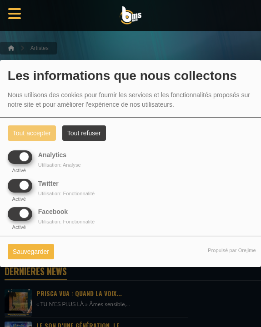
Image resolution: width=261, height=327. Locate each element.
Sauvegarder (31, 251)
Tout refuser (84, 133)
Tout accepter (32, 133)
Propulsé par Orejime (232, 250)
